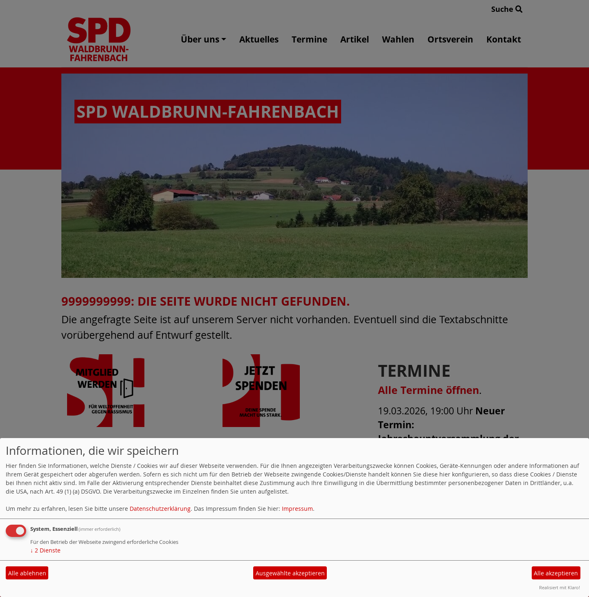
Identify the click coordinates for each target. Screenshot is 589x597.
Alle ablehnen (27, 573)
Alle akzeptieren (556, 573)
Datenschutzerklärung (160, 508)
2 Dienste (45, 550)
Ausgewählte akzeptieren (290, 573)
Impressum (297, 508)
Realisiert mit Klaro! (559, 587)
